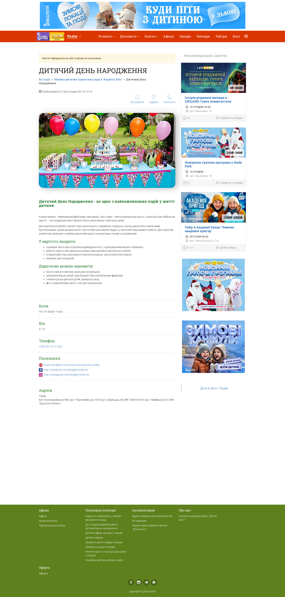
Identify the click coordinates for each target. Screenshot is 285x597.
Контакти (169, 99)
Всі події (44, 79)
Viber (154, 582)
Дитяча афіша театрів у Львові (104, 532)
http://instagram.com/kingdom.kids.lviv (66, 374)
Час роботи (137, 99)
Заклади (203, 36)
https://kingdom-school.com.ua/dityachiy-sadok (71, 364)
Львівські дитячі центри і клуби (104, 560)
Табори (221, 36)
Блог (236, 36)
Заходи (185, 36)
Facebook (131, 582)
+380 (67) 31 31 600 (50, 346)
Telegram (146, 582)
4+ (186, 119)
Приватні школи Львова (100, 546)
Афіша (168, 36)
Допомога (129, 36)
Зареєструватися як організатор (152, 516)
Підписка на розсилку (52, 525)
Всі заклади (139, 520)
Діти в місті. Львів (214, 388)
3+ (186, 183)
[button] (74, 36)
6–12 (188, 248)
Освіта (151, 36)
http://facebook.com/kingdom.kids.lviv (66, 369)
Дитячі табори (225, 248)
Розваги (106, 36)
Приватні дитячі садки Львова (103, 542)
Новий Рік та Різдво (229, 118)
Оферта (43, 573)
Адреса (154, 99)
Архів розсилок (48, 520)
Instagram (138, 582)
